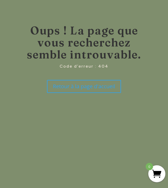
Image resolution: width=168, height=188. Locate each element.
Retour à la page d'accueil (84, 86)
